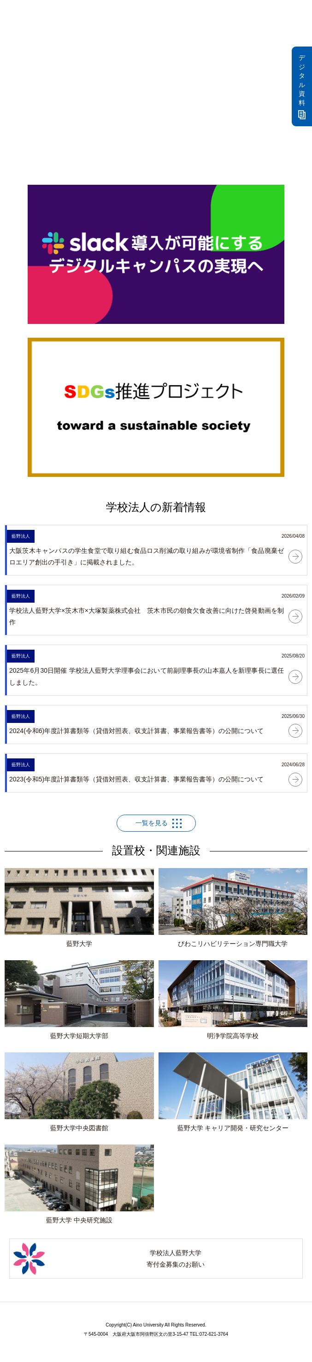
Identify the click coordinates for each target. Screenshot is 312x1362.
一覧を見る (151, 823)
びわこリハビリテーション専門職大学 (233, 907)
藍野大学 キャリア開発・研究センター (233, 1092)
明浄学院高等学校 (233, 999)
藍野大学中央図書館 (79, 1092)
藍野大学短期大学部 (79, 999)
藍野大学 (79, 907)
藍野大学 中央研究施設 (79, 1184)
